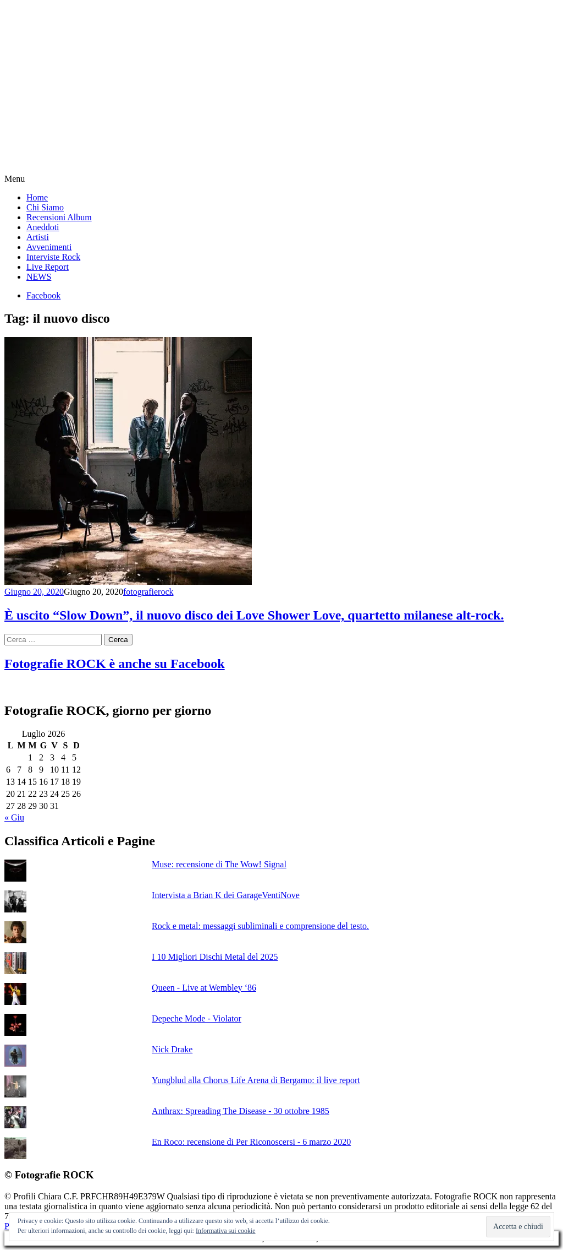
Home (37, 197)
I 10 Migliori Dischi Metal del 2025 (215, 956)
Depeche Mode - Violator (196, 1018)
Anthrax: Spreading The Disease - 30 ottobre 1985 (240, 1111)
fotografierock (148, 591)
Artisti (37, 237)
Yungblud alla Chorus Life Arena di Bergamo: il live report (256, 1080)
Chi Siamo (45, 207)
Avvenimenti (48, 247)
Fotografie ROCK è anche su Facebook (114, 663)
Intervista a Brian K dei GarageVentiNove (226, 895)
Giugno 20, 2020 (34, 591)
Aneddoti (42, 227)
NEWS (38, 276)
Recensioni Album (59, 217)
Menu (14, 178)
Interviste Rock (53, 257)
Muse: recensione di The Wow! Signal (219, 864)
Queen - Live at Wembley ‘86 (204, 987)
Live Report (47, 266)
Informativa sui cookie (226, 1231)
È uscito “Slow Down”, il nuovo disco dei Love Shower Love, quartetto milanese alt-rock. (254, 615)
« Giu (14, 817)
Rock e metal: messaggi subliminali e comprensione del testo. (260, 926)
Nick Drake (172, 1049)
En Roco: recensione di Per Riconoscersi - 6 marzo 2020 (251, 1141)
